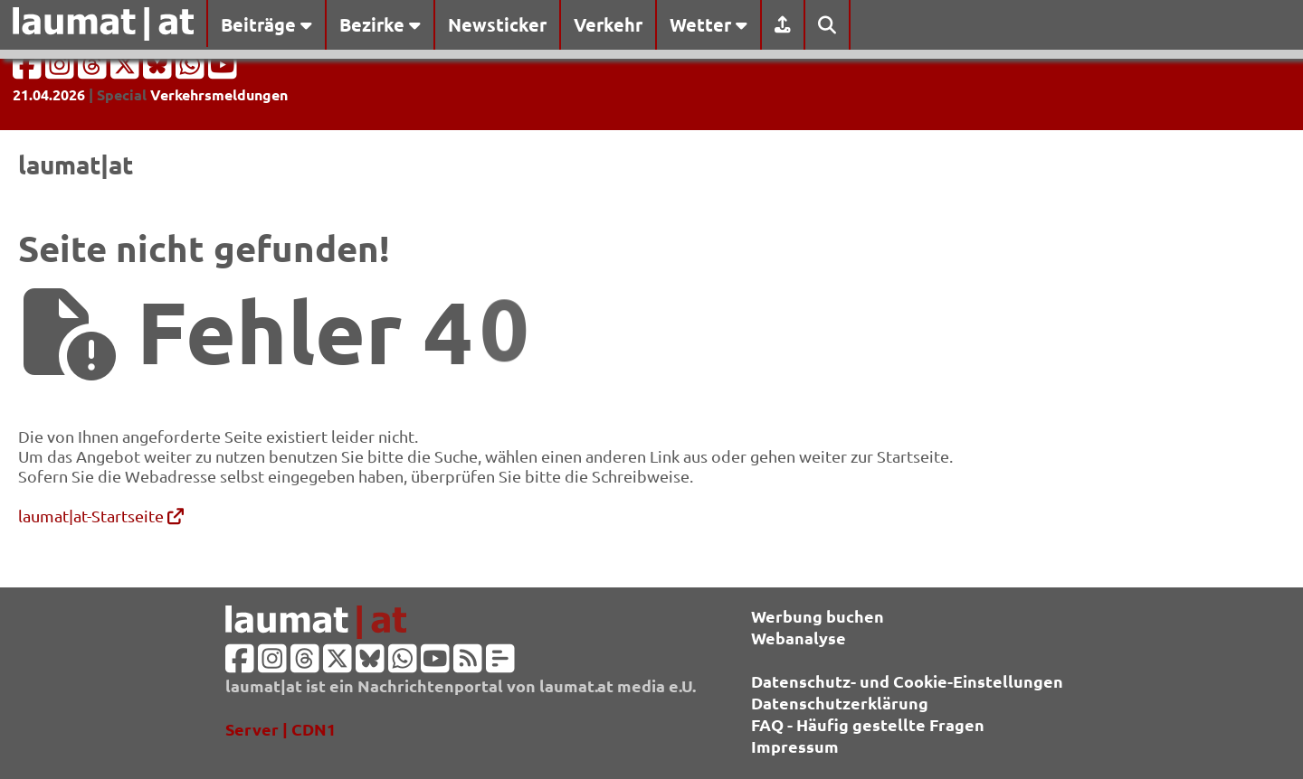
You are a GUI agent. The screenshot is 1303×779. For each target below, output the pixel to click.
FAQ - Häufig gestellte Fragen (867, 724)
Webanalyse (798, 637)
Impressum (795, 746)
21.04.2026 (49, 94)
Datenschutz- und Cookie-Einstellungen (907, 681)
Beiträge (266, 24)
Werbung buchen (817, 615)
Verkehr (608, 24)
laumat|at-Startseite (101, 515)
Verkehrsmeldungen (219, 94)
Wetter (708, 24)
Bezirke (380, 24)
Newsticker (497, 24)
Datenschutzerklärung (839, 702)
